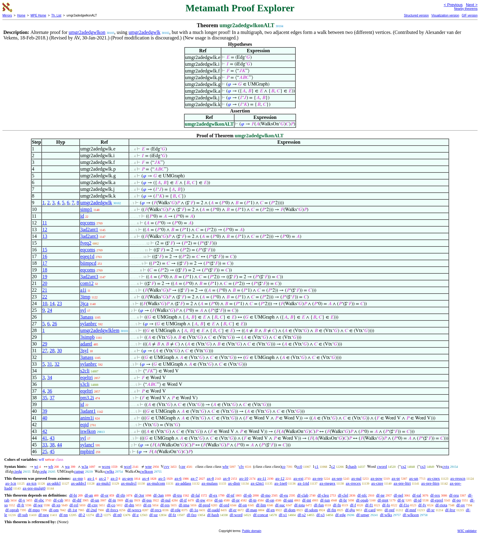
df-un (95, 500)
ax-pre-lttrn (430, 483)
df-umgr (362, 514)
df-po (456, 500)
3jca (84, 303)
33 (44, 444)
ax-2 (102, 478)
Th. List (56, 15)
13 (44, 236)
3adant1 (88, 411)
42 (44, 431)
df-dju (350, 510)
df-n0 (117, 514)
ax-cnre (377, 483)
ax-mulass (209, 483)
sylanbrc (88, 323)
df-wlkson (411, 514)
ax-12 (280, 478)
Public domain (251, 531)
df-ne (380, 495)
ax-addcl (54, 483)
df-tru (177, 495)
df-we (38, 505)
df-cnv (93, 505)
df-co (111, 505)
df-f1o (404, 505)
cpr (183, 466)
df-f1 (369, 505)
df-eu (283, 495)
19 (44, 276)
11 (44, 222)
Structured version (416, 15)
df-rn (147, 505)
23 (59, 303)
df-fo (386, 505)
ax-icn (31, 483)
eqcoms (87, 222)
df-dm (129, 505)
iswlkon (88, 431)
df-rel (73, 505)
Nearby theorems (466, 8)
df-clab (303, 495)
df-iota (299, 505)
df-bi (73, 495)
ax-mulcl (103, 483)
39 (44, 411)
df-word (236, 514)
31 (49, 364)
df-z (135, 514)
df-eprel (436, 500)
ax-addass (183, 483)
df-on (242, 505)
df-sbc (39, 500)
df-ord (224, 505)
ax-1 (91, 478)
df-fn (337, 505)
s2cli (84, 370)
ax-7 (194, 478)
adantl (86, 343)
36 (49, 391)
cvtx (445, 466)
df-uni (288, 500)
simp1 (86, 209)
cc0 (299, 466)
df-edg (340, 514)
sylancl (87, 444)
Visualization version (445, 15)
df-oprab (12, 510)
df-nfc (362, 495)
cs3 (423, 466)
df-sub (23, 514)
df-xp (56, 505)
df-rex (435, 495)
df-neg (43, 514)
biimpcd (88, 263)
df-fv (422, 505)
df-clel (343, 495)
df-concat (260, 514)
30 (59, 350)
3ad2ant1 (89, 229)
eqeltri (86, 377)
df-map (251, 510)
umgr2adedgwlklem (99, 330)
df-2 (81, 514)
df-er (232, 510)
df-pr (236, 500)
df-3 (99, 514)
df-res (165, 505)
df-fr (20, 505)
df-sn (218, 500)
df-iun (325, 500)
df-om (54, 510)
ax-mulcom (156, 483)
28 (52, 350)
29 (44, 343)
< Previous (453, 4)
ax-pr (396, 478)
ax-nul (356, 478)
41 (44, 438)
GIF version (470, 15)
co (283, 466)
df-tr (400, 500)
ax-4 (145, 478)
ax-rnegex (328, 483)
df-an (88, 495)
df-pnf (389, 510)
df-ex (213, 495)
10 (44, 303)
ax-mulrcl (129, 483)
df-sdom (311, 510)
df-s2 (302, 514)
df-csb (58, 500)
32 (56, 364)
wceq (106, 466)
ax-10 (243, 478)
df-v (21, 500)
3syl (84, 350)
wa (67, 466)
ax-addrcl (78, 483)
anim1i (87, 417)
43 (52, 438)
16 (44, 256)
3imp (85, 296)
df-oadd (213, 510)
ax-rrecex (353, 483)
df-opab (362, 500)
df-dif (76, 500)
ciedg (17, 471)
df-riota (441, 505)
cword (382, 466)
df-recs (155, 510)
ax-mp (78, 478)
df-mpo (34, 510)
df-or (104, 495)
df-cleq (323, 495)
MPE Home (38, 15)
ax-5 (161, 478)
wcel (128, 466)
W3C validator (467, 531)
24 (49, 310)
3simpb (87, 337)
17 (44, 263)
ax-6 (178, 478)
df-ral (416, 495)
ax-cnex (433, 478)
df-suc (280, 505)
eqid (84, 424)
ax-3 (114, 478)
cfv (241, 466)
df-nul (166, 500)
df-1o (193, 510)
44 (59, 444)
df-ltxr (450, 510)
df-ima (184, 505)
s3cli (84, 384)
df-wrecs (134, 510)
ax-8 (210, 478)
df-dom (289, 510)
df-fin (331, 510)
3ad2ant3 (89, 236)
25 (44, 451)
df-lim (261, 505)
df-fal (195, 495)
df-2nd (91, 510)
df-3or (139, 495)
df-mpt (382, 500)
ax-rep (318, 478)
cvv (166, 466)
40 (44, 417)
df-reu (454, 495)
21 (44, 290)
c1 (316, 466)
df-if (183, 500)
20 (44, 283)
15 (44, 249)
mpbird (87, 451)
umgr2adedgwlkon (87, 32)
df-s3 (321, 514)
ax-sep (337, 478)
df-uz (153, 514)
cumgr (79, 471)
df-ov (460, 505)
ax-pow (376, 478)
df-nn (63, 514)
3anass (86, 317)
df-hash (213, 514)
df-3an (158, 495)
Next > (472, 4)
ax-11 (261, 478)
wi (36, 466)
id (82, 216)
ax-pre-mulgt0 (34, 488)
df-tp (253, 500)
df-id (417, 500)
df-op (270, 500)
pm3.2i (87, 397)
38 (52, 444)
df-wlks (386, 514)
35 (44, 397)
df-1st (72, 510)
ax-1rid (303, 483)
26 (54, 323)
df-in (112, 500)
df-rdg (176, 510)
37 (52, 397)
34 (49, 377)
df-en (270, 510)
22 (44, 296)
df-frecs (112, 510)
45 (52, 451)
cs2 (403, 466)
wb (50, 466)
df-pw (200, 500)
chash (352, 466)
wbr (225, 466)
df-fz (172, 514)
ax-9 (226, 478)
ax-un (413, 478)
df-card (370, 510)
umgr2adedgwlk (144, 32)
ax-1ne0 (280, 483)
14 (52, 303)
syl (83, 310)
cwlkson (146, 471)
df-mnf (410, 510)
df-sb (247, 495)
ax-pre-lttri (402, 483)
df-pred (204, 505)
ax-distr (234, 483)
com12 (87, 283)
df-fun (319, 505)
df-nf (230, 495)
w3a (84, 466)
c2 (333, 466)
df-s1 (283, 514)
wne (148, 466)
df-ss (129, 500)
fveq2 (85, 243)
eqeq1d (87, 256)
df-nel (398, 495)
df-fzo (192, 514)
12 (44, 229)
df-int (306, 500)
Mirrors (7, 15)
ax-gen (127, 478)
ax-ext (298, 478)
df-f (353, 505)
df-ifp (120, 495)
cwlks (109, 471)
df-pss (147, 500)
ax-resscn (457, 478)
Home (21, 15)
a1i (83, 290)
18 (44, 269)
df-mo (266, 495)
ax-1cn (10, 483)
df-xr (431, 510)
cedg (43, 471)
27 (44, 350)
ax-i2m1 (257, 483)
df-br (343, 500)
